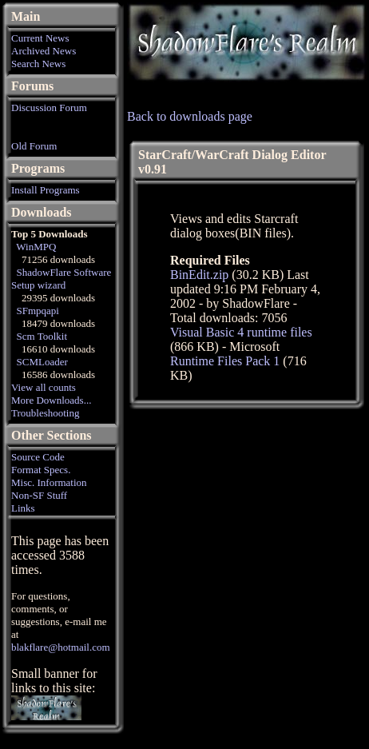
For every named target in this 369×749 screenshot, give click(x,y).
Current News (40, 38)
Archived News (43, 51)
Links (23, 508)
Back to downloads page (189, 116)
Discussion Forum (49, 108)
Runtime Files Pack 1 (225, 361)
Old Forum (34, 146)
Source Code (38, 457)
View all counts (43, 387)
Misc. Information (49, 482)
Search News (38, 64)
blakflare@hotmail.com (60, 647)
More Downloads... (51, 400)
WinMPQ (36, 247)
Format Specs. (40, 470)
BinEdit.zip (199, 274)
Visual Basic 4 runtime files (241, 332)
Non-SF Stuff (39, 495)
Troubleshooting (45, 413)
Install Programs (45, 190)
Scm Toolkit (42, 336)
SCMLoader (42, 362)
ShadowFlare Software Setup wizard (61, 278)
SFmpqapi (38, 311)
